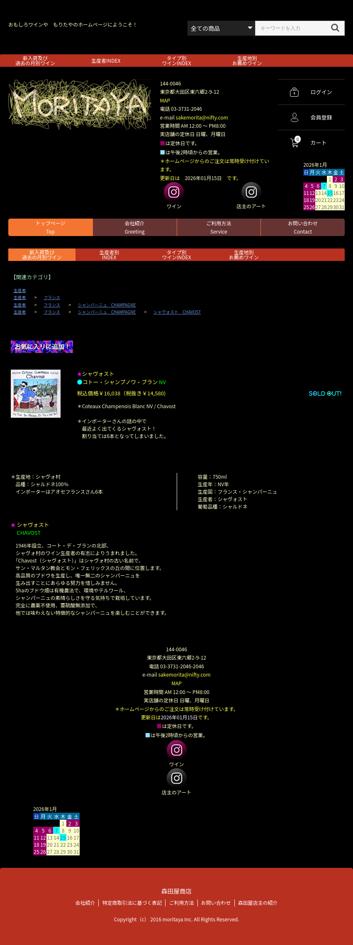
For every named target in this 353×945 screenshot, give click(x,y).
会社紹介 (135, 227)
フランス (52, 297)
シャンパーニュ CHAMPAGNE (107, 305)
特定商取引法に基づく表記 (132, 902)
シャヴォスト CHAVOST (177, 312)
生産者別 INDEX (109, 254)
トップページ (50, 227)
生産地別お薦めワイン (247, 60)
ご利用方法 (218, 227)
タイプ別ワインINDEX (176, 60)
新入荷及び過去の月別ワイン (35, 60)
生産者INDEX (105, 60)
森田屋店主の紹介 (258, 902)
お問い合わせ (303, 227)
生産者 (20, 290)
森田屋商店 (176, 890)
